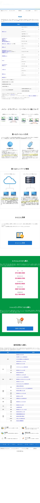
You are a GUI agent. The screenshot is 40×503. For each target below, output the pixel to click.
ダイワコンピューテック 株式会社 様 (22, 383)
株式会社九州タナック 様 (20, 411)
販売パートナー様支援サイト (12, 444)
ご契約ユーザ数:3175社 (6, 7)
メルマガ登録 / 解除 (3, 444)
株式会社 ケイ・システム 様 (21, 374)
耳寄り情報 (26, 444)
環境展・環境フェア (20, 444)
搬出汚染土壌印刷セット (6, 41)
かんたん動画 (28, 10)
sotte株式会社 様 (19, 407)
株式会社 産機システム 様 (20, 390)
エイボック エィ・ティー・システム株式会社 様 (24, 388)
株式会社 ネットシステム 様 (21, 393)
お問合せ (35, 448)
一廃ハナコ (4, 69)
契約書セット (4, 40)
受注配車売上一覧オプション (7, 51)
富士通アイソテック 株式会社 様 (21, 356)
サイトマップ (38, 444)
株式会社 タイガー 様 (19, 354)
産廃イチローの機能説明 (32, 95)
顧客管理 (3, 77)
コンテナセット (4, 64)
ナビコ (3, 60)
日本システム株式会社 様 (20, 418)
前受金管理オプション (5, 50)
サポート (36, 10)
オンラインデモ (12, 10)
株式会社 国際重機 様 (19, 420)
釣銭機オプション (5, 52)
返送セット (4, 39)
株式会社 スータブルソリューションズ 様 (23, 379)
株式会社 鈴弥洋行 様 (19, 372)
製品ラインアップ (4, 10)
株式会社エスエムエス (5, 448)
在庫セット (4, 65)
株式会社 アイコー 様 (19, 381)
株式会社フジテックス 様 (20, 363)
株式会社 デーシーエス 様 (20, 370)
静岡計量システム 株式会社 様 (21, 398)
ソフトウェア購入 (25, 448)
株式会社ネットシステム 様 (20, 401)
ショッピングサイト (15, 448)
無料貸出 (20, 10)
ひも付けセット (4, 38)
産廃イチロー (4, 31)
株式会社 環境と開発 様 (20, 416)
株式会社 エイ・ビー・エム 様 (21, 409)
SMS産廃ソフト (10, 4)
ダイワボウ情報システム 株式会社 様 (22, 359)
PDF (18, 20)
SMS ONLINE (20, 328)
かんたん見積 (20, 243)
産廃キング (9, 43)
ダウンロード (13, 94)
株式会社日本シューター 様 (20, 361)
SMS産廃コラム (32, 444)
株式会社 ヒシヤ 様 (19, 396)
